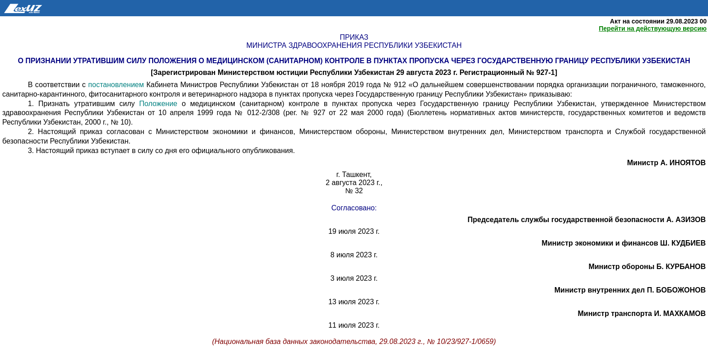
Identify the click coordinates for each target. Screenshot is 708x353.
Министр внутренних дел (630, 290)
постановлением (116, 84)
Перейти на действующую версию (653, 28)
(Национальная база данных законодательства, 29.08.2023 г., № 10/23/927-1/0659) (354, 341)
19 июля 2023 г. (354, 231)
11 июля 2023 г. (354, 325)
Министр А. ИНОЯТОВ (666, 163)
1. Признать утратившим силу (84, 103)
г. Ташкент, (354, 174)
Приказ (354, 37)
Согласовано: (354, 208)
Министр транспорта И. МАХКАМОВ (642, 313)
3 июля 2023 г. (354, 278)
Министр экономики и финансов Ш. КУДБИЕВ (624, 243)
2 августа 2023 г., (354, 182)
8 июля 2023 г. (354, 255)
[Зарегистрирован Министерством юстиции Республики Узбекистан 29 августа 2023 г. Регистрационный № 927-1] (354, 72)
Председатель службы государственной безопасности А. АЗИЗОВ (587, 219)
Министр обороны (647, 266)
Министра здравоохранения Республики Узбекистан (354, 45)
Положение (158, 103)
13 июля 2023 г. (354, 302)
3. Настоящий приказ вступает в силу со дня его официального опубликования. (161, 150)
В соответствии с (58, 84)
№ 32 (354, 191)
